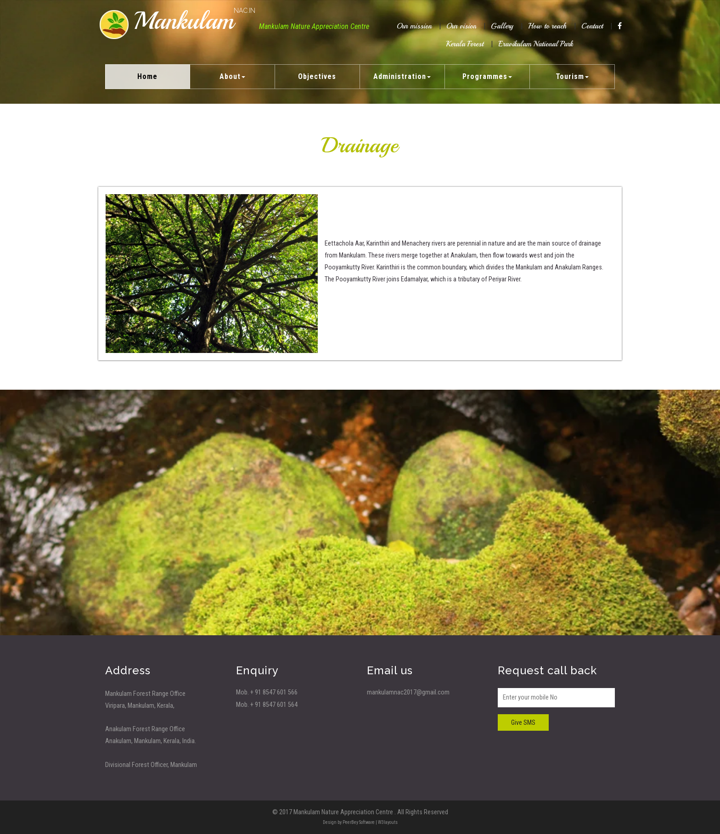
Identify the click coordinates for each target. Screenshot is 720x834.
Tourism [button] (572, 76)
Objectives (317, 76)
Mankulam (194, 21)
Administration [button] (402, 76)
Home (147, 76)
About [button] (232, 76)
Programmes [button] (487, 76)
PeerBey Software (359, 822)
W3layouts (388, 822)
